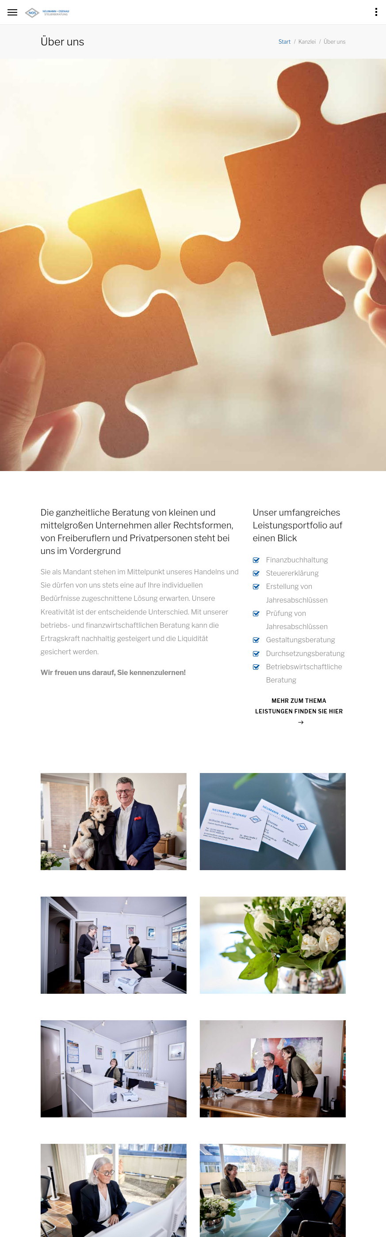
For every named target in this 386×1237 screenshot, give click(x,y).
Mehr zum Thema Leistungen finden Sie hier (299, 706)
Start (284, 41)
